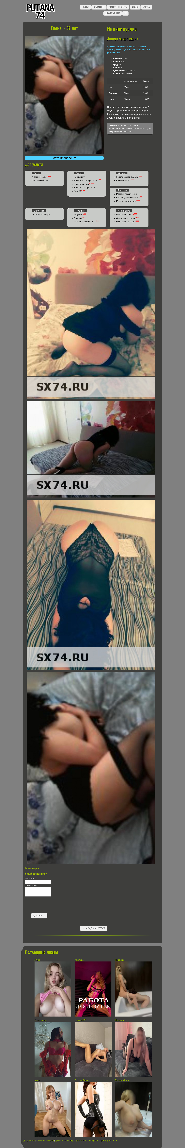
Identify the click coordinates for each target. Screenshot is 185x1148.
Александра (40, 1020)
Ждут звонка (98, 7)
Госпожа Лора (81, 1080)
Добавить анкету (112, 13)
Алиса (37, 960)
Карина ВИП (80, 1020)
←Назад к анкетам (93, 928)
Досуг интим (29, 1140)
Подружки (119, 960)
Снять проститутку (45, 1140)
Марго (37, 1080)
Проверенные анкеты (118, 7)
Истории (146, 7)
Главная (85, 7)
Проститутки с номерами (86, 1140)
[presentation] (44, 905)
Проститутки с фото (109, 1140)
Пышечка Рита (122, 1080)
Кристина (79, 960)
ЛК (125, 13)
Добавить (39, 915)
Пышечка (119, 1020)
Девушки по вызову (64, 1140)
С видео (135, 7)
